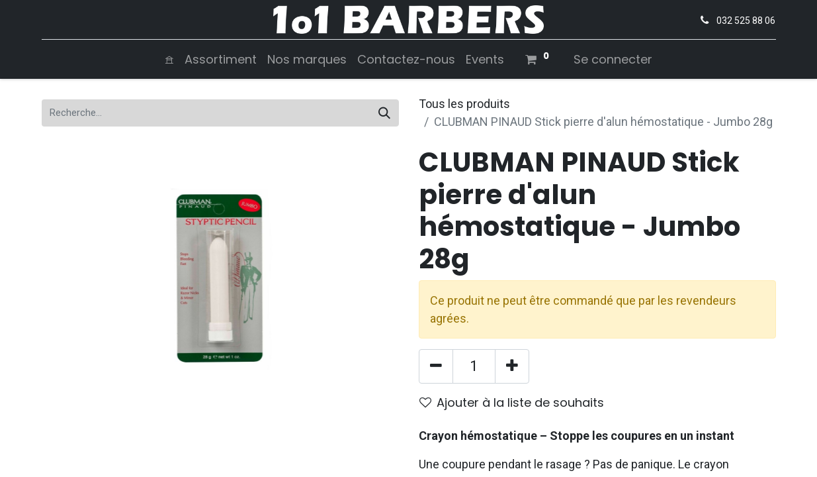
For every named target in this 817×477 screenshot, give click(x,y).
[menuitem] (169, 59)
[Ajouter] (512, 366)
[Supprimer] (436, 366)
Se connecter (613, 59)
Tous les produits (464, 104)
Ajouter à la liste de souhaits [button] (511, 402)
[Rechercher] (384, 113)
